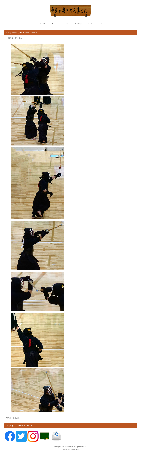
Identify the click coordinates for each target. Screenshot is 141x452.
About (54, 24)
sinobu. (71, 447)
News (66, 24)
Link (90, 24)
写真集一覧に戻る (15, 38)
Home (42, 24)
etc (100, 24)
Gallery (78, 24)
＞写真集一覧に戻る (12, 418)
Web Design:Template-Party (70, 449)
